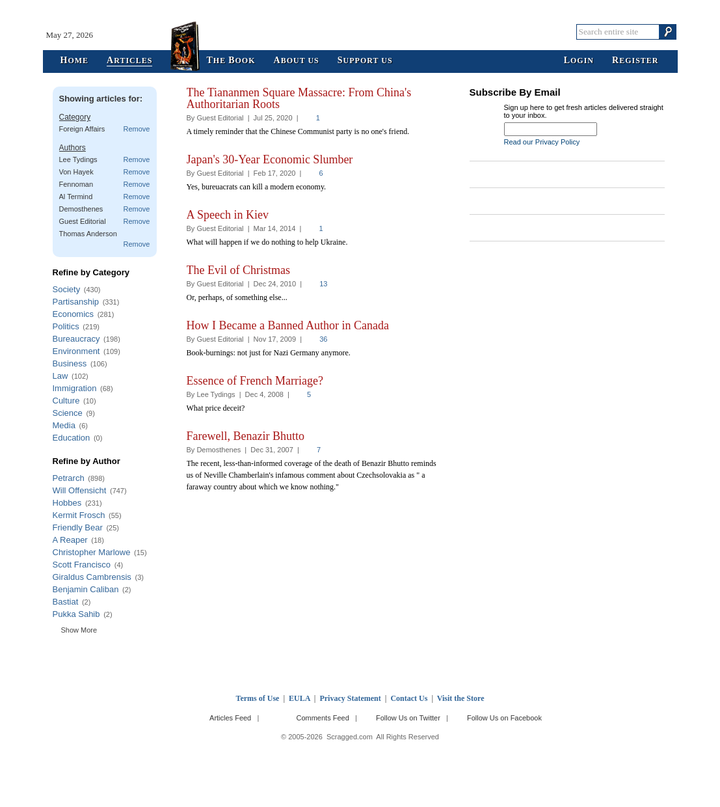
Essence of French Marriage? (255, 381)
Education (71, 438)
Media (64, 425)
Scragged (360, 31)
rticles (129, 61)
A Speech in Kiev (228, 215)
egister (635, 61)
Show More (79, 630)
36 (323, 339)
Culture (66, 400)
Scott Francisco (82, 564)
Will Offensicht (80, 490)
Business (70, 363)
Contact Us (408, 698)
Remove (137, 129)
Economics (73, 314)
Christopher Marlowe (92, 552)
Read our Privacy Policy (542, 142)
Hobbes (67, 503)
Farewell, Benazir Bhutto (245, 436)
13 (323, 284)
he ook (230, 61)
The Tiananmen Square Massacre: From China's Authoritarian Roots (299, 98)
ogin (579, 61)
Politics (66, 326)
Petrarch (69, 478)
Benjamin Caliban (86, 589)
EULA (299, 698)
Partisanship (76, 302)
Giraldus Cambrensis (92, 577)
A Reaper (70, 540)
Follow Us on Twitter (408, 718)
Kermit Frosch (79, 515)
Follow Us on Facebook (504, 718)
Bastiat (66, 602)
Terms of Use (258, 698)
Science (68, 413)
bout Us (296, 61)
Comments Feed (322, 718)
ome (74, 61)
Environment (76, 351)
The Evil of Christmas (238, 270)
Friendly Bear (78, 527)
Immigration (75, 388)
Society (67, 289)
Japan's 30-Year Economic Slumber (270, 159)
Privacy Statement (349, 698)
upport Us (365, 61)
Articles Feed (230, 718)
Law (60, 376)
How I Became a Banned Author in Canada (288, 325)
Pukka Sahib (76, 614)
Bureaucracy (76, 339)
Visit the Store (461, 698)
